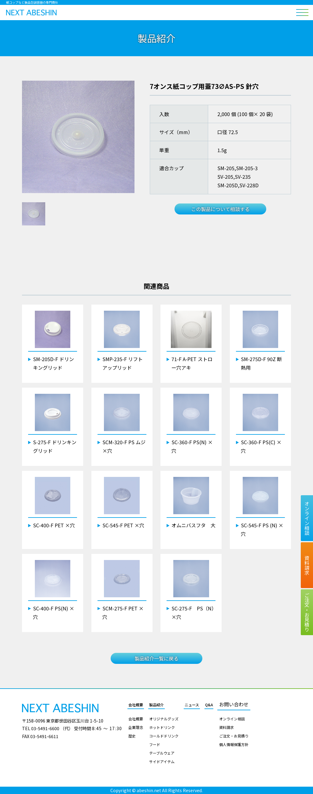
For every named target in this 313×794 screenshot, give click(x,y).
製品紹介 (156, 705)
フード (154, 744)
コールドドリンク (164, 736)
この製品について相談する (220, 209)
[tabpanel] (78, 137)
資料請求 (226, 727)
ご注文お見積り (307, 612)
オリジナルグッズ (164, 719)
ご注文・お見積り (234, 736)
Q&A (209, 705)
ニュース (192, 705)
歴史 (132, 736)
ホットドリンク (162, 727)
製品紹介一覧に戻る (156, 658)
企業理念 (135, 727)
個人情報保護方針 (234, 744)
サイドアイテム (162, 761)
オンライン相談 (232, 719)
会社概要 (135, 705)
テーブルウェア (162, 753)
